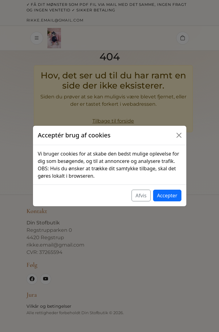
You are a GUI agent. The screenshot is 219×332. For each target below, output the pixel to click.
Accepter (167, 195)
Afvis (141, 195)
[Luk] (179, 135)
